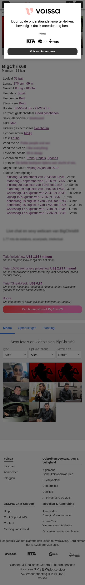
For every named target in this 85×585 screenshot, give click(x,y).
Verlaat (42, 34)
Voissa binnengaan (42, 51)
